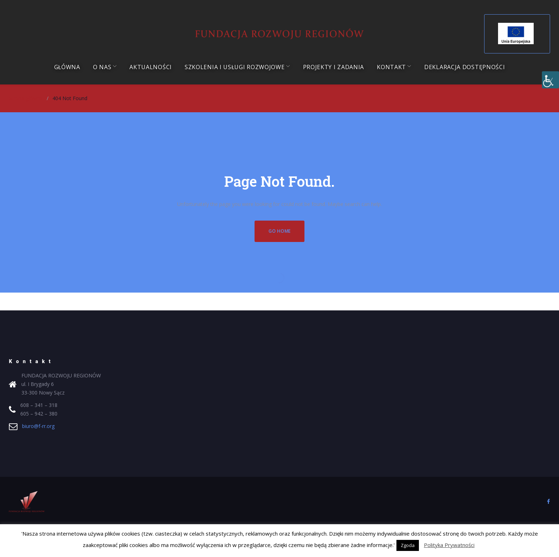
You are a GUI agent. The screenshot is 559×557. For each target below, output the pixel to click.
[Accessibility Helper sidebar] (550, 79)
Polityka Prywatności (449, 544)
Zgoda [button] (408, 545)
